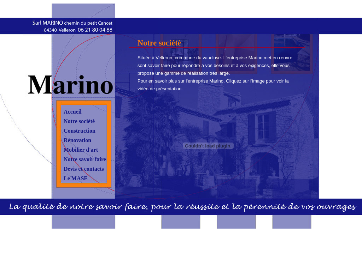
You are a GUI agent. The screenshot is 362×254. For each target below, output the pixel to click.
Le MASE (76, 178)
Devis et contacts (84, 169)
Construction (79, 131)
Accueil (73, 112)
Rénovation (77, 140)
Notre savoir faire (85, 159)
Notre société (79, 121)
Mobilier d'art (81, 150)
